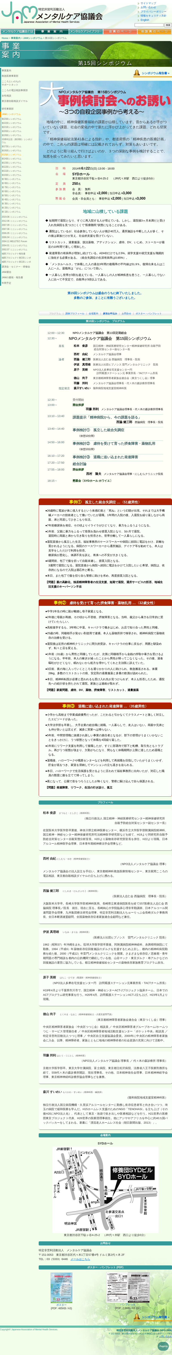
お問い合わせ (148, 7)
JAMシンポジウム (32, 38)
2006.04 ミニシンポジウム (14, 237)
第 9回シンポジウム (11, 179)
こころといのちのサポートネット (11, 83)
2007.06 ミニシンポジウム (14, 229)
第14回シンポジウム (11, 158)
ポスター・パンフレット (149, 313)
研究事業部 (8, 108)
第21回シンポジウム (11, 127)
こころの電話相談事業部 (15, 90)
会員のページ (120, 31)
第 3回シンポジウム (11, 203)
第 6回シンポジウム (11, 191)
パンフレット (128, 1303)
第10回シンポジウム (11, 175)
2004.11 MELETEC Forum (14, 241)
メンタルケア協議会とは (18, 31)
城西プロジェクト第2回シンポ (16, 258)
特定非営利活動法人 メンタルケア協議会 (56, 12)
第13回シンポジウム (11, 163)
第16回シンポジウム (11, 150)
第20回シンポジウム (11, 131)
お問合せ (126, 313)
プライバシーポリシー (153, 11)
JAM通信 (6, 272)
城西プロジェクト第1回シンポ (16, 262)
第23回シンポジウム (11, 119)
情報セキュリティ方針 (153, 15)
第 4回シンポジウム (11, 199)
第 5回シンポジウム (11, 195)
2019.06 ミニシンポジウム (14, 217)
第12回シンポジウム (11, 167)
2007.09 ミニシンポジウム (14, 225)
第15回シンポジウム (11, 154)
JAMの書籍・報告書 (12, 277)
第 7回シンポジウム (11, 187)
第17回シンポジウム (11, 146)
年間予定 (6, 283)
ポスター (61, 1303)
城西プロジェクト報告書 (13, 253)
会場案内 (93, 313)
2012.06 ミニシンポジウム (14, 221)
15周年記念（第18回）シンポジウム (17, 141)
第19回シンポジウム (11, 135)
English (145, 19)
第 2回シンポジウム (11, 207)
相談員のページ (154, 31)
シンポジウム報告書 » (155, 73)
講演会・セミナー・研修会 (16, 266)
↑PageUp (163, 1346)
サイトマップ (148, 3)
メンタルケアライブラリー (86, 31)
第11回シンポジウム (11, 171)
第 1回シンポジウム (11, 212)
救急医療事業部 (10, 76)
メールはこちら (80, 1259)
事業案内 (15, 38)
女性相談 (6, 95)
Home (5, 38)
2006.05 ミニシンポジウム (14, 233)
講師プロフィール (74, 313)
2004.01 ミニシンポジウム (14, 245)
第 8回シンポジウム (11, 183)
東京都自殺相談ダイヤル (15, 101)
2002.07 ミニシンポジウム (14, 249)
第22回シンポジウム (11, 123)
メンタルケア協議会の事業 (52, 31)
